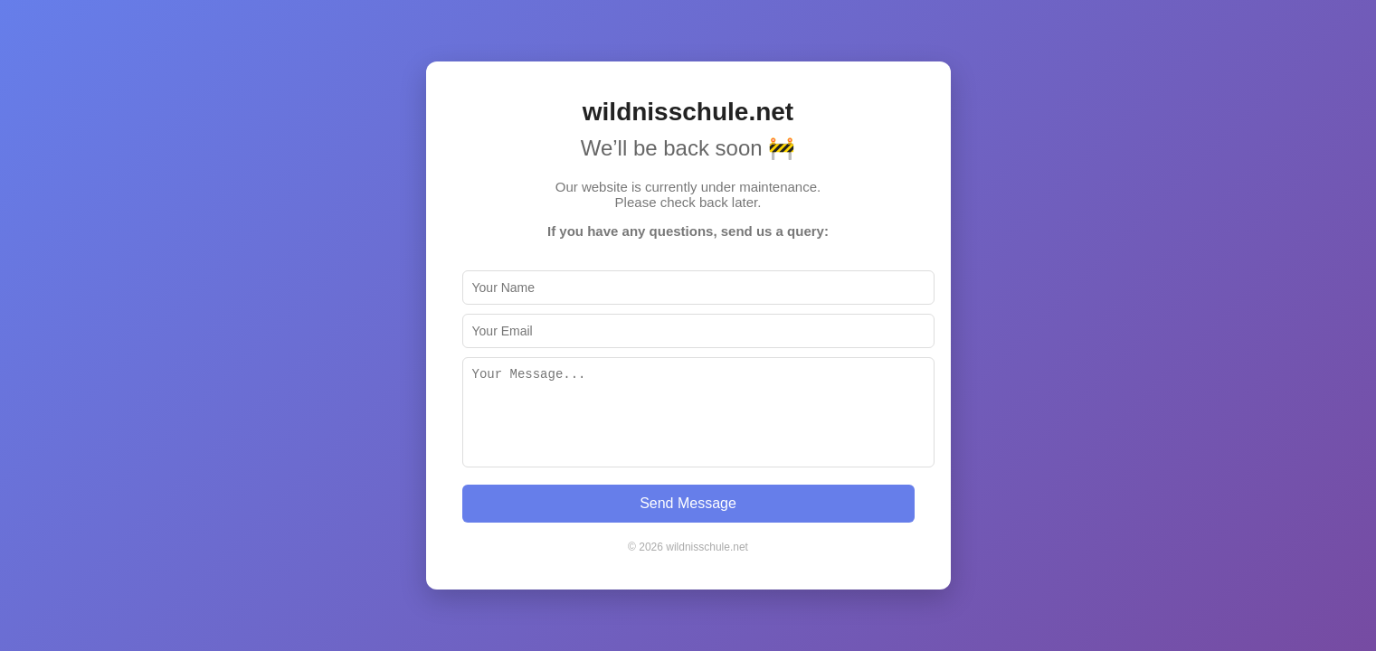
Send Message (688, 503)
